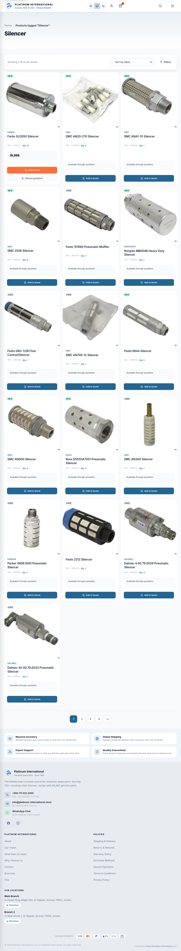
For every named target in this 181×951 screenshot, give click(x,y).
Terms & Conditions (104, 873)
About (7, 841)
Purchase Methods (104, 860)
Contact (8, 866)
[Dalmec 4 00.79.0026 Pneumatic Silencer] (149, 550)
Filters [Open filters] (165, 62)
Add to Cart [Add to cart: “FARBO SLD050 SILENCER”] (32, 170)
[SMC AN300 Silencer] (149, 445)
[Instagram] (18, 823)
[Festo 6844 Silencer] (149, 341)
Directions (12, 905)
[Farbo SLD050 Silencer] (32, 128)
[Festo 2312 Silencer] (90, 550)
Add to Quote (90, 178)
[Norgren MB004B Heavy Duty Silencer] (149, 237)
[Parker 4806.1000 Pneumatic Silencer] (32, 550)
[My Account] (112, 6)
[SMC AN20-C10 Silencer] (90, 128)
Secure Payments (103, 866)
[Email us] (90, 803)
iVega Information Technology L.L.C (161, 946)
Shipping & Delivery (104, 841)
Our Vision (10, 847)
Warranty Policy (102, 854)
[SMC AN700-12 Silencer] (90, 341)
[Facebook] (8, 823)
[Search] (160, 6)
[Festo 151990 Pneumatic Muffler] (90, 237)
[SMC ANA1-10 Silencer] (149, 128)
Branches (9, 873)
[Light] (91, 6)
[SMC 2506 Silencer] (32, 237)
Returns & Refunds (104, 847)
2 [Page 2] (82, 719)
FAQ (6, 879)
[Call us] (90, 794)
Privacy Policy (101, 879)
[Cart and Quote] (120, 6)
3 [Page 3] (90, 719)
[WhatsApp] (90, 812)
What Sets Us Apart (15, 854)
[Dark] (103, 6)
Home (8, 25)
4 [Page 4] (99, 719)
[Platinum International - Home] (28, 6)
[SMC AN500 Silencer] (32, 445)
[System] (97, 6)
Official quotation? (32, 178)
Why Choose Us (13, 860)
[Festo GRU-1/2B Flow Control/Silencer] (32, 341)
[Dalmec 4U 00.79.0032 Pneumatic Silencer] (32, 654)
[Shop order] (132, 62)
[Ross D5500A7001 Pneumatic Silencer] (90, 445)
